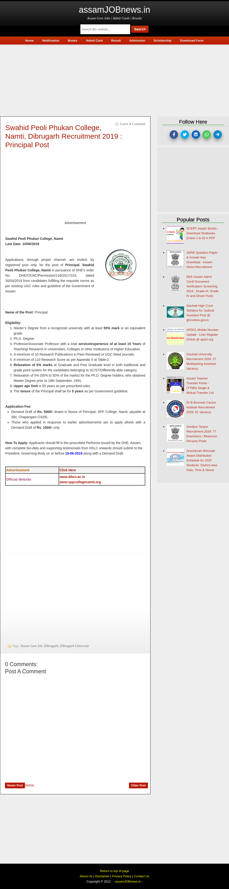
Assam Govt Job (31, 646)
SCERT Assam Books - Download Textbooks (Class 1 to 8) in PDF (202, 233)
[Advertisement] (114, 79)
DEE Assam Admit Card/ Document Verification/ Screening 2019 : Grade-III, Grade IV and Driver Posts (202, 286)
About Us (86, 876)
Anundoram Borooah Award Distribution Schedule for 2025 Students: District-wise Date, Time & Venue (201, 460)
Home (29, 785)
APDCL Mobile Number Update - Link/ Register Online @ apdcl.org (202, 334)
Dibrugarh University (74, 646)
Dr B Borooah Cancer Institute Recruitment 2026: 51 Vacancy (201, 407)
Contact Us (141, 876)
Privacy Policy (121, 876)
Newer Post (15, 785)
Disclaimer (102, 876)
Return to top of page (114, 871)
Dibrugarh (51, 646)
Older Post (138, 785)
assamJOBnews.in (114, 10)
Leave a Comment (132, 124)
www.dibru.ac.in (72, 477)
